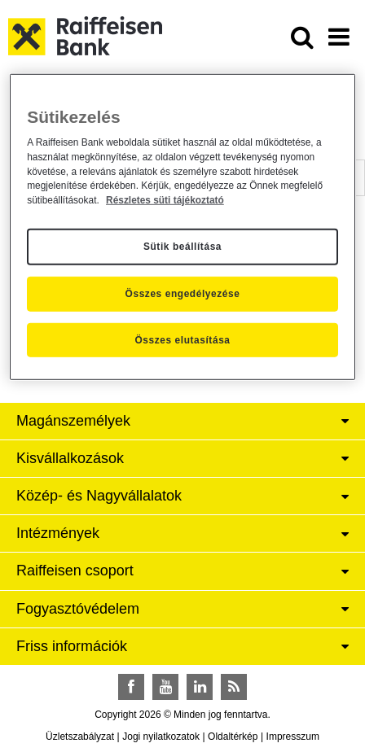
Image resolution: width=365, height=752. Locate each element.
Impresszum (292, 736)
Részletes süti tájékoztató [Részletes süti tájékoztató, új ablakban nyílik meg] (165, 200)
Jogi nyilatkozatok (161, 736)
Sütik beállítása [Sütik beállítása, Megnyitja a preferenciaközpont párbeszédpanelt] (182, 246)
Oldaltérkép (232, 736)
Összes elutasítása (182, 339)
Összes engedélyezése (182, 293)
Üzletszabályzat (80, 736)
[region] (182, 226)
